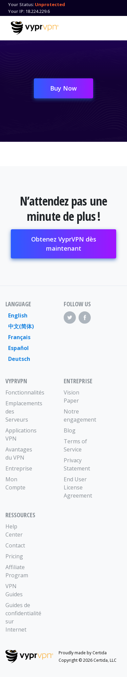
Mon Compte (15, 483)
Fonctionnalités (20, 392)
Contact (15, 545)
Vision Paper (71, 396)
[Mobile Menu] (110, 27)
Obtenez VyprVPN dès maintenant (63, 243)
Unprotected (50, 4)
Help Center (14, 530)
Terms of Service (75, 445)
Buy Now (63, 88)
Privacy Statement (77, 464)
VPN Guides (14, 590)
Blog (70, 430)
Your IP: (16, 11)
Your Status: (21, 4)
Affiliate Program (16, 571)
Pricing (14, 556)
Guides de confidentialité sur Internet (20, 617)
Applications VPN (20, 434)
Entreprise (18, 468)
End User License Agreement (78, 487)
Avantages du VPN (18, 453)
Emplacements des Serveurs (20, 411)
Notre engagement (78, 415)
